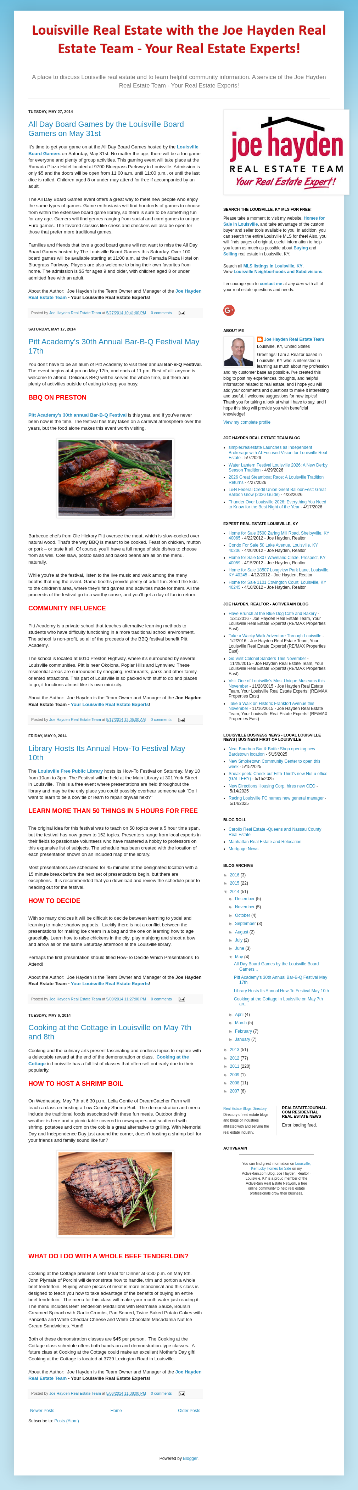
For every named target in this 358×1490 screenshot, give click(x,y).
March (241, 1022)
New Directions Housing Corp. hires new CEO (272, 786)
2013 (235, 1049)
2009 (235, 1074)
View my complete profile (246, 422)
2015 (235, 883)
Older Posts (189, 1410)
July (239, 940)
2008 (235, 1082)
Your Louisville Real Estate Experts (110, 704)
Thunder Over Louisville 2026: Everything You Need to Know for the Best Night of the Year (277, 504)
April (240, 1014)
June (240, 948)
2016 (235, 875)
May (239, 956)
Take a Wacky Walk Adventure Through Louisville (275, 635)
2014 (235, 891)
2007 (235, 1091)
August (242, 932)
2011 (235, 1066)
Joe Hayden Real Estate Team (75, 313)
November (245, 906)
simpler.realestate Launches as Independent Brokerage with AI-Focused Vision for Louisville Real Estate (278, 452)
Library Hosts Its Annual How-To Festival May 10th (281, 990)
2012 (235, 1058)
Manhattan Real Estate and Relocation (265, 841)
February (244, 1031)
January (243, 1039)
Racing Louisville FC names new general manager (276, 798)
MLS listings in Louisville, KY (273, 266)
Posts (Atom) (66, 1420)
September (246, 923)
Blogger (190, 1458)
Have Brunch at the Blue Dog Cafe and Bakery (273, 613)
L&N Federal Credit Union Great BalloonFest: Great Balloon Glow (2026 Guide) (277, 492)
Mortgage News (243, 848)
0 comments (161, 313)
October (243, 915)
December (245, 898)
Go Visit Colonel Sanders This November (267, 658)
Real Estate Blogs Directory (245, 1109)
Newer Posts (42, 1410)
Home (116, 1410)
